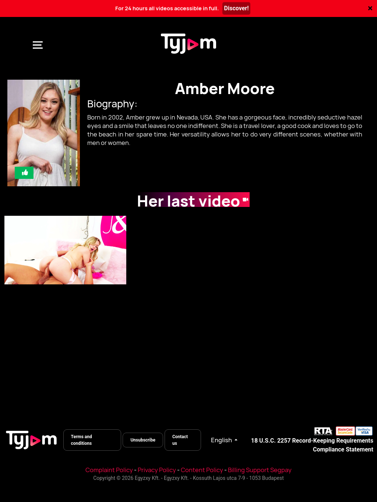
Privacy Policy (157, 470)
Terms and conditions (81, 440)
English (222, 440)
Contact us (180, 440)
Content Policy (202, 470)
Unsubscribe (142, 440)
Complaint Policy (109, 470)
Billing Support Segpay (260, 470)
